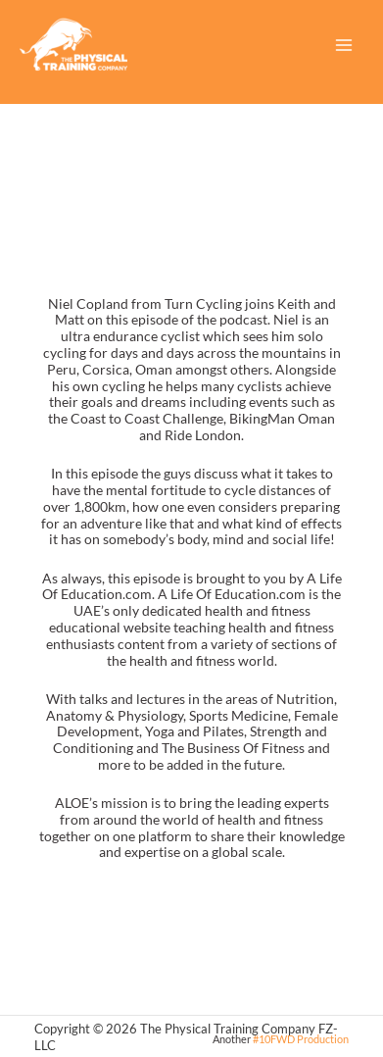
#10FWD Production (301, 1038)
